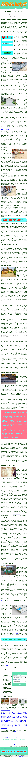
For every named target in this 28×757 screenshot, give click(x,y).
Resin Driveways (22, 712)
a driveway (14, 22)
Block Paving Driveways (11, 712)
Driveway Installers (12, 724)
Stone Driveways (17, 713)
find (5, 645)
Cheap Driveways (15, 717)
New (12, 748)
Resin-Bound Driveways (20, 716)
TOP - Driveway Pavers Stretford (9, 737)
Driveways (10, 716)
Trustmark (15, 633)
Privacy (26, 748)
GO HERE (3, 600)
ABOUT (16, 8)
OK (22, 756)
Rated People (16, 514)
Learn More (18, 756)
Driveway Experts (5, 717)
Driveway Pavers (5, 713)
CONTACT (19, 8)
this (23, 618)
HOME (9, 8)
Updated (15, 748)
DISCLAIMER (24, 8)
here (8, 621)
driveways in (4, 108)
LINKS (13, 8)
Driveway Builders (6, 722)
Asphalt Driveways (13, 715)
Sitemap (2, 748)
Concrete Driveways (12, 718)
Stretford (18, 224)
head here (9, 635)
